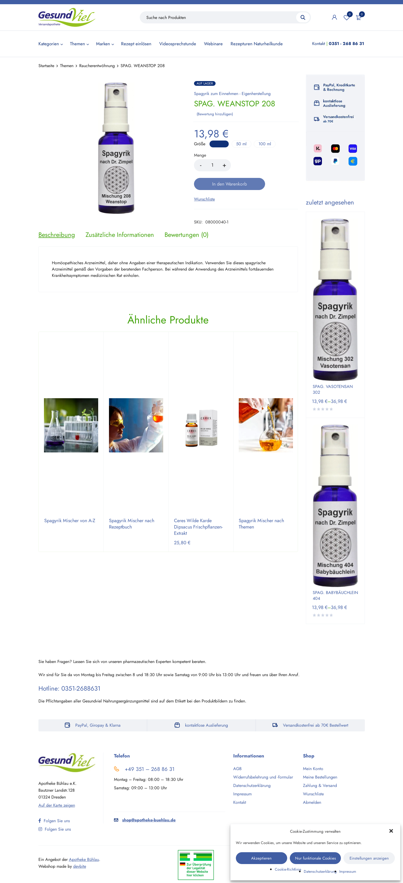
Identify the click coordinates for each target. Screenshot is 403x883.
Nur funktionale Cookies (315, 858)
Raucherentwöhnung (97, 66)
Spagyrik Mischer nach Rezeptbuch (131, 512)
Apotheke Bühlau (84, 859)
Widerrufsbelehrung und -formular (263, 777)
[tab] (56, 223)
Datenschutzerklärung (320, 871)
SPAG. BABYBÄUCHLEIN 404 (335, 595)
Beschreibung (56, 223)
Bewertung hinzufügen (215, 113)
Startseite (46, 66)
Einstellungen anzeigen (369, 858)
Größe (199, 143)
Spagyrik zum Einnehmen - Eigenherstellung (232, 93)
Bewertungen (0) (186, 223)
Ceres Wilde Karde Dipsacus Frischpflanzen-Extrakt (198, 516)
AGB (237, 769)
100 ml (267, 143)
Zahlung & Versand (320, 785)
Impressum (347, 871)
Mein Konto (313, 769)
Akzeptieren (261, 858)
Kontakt (318, 44)
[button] (392, 831)
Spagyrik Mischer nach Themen (261, 512)
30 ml (219, 143)
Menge (200, 155)
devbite (79, 866)
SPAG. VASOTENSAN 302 (333, 389)
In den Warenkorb (265, 165)
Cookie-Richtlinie (288, 869)
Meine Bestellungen (320, 777)
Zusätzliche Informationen (120, 223)
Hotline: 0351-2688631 (69, 688)
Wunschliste (347, 17)
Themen (66, 66)
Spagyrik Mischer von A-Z (69, 509)
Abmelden (312, 802)
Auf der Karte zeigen (56, 805)
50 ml (242, 143)
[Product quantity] (212, 165)
